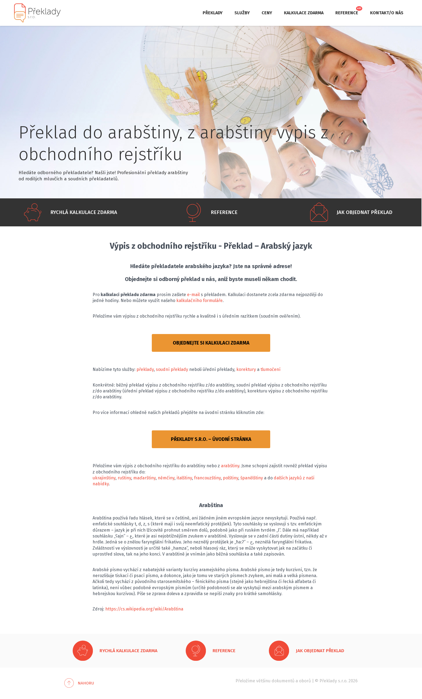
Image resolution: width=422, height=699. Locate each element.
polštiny (230, 477)
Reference (346, 12)
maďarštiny (144, 477)
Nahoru (86, 683)
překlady (145, 369)
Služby (242, 12)
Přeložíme (245, 680)
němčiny (166, 477)
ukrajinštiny (104, 477)
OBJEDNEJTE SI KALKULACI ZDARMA (211, 343)
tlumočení (270, 369)
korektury (246, 369)
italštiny (184, 477)
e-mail (193, 294)
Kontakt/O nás (386, 12)
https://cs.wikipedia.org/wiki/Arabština (144, 609)
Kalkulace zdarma (303, 12)
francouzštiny (207, 477)
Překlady (213, 12)
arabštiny (230, 465)
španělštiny (251, 477)
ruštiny (124, 477)
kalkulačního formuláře (199, 300)
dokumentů (283, 680)
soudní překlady (172, 369)
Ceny (267, 12)
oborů (305, 680)
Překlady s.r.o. (333, 680)
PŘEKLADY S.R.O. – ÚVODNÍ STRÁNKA (211, 439)
